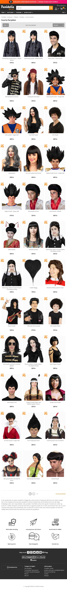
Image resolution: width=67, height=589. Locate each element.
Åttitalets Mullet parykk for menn (55, 287)
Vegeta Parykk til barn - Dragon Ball (55, 173)
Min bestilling (28, 568)
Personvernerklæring (49, 572)
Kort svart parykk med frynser (33, 173)
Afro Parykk (55, 135)
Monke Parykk (55, 479)
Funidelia (3, 17)
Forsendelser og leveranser (31, 570)
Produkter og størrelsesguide (32, 572)
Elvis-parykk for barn (33, 211)
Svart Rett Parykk (33, 135)
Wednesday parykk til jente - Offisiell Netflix (11, 59)
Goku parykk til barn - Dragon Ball (55, 96)
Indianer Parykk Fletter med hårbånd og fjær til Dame (33, 403)
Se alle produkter (61, 494)
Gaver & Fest (28, 12)
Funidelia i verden (48, 568)
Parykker (22, 17)
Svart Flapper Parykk (55, 364)
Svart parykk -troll (11, 402)
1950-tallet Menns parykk (33, 326)
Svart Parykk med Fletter (33, 479)
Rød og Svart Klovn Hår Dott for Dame (12, 479)
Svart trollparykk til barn (33, 440)
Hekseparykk (11, 173)
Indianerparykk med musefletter (55, 440)
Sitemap (46, 575)
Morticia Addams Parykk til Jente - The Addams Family (33, 365)
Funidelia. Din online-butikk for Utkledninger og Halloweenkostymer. (7, 7)
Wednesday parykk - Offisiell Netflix (33, 58)
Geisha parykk (11, 249)
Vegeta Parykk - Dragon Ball (12, 211)
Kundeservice (12, 567)
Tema (2, 12)
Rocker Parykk (11, 326)
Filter (5, 25)
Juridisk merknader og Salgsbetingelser (54, 570)
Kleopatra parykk (33, 249)
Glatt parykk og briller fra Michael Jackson (11, 365)
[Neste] (37, 493)
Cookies (46, 574)
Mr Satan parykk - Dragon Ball (11, 440)
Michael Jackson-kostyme (11, 96)
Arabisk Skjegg (33, 287)
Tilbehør (18, 12)
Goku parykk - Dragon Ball (11, 135)
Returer (26, 574)
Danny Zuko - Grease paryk (55, 58)
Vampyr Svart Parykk (55, 402)
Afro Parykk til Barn (55, 326)
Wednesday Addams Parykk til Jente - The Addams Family (55, 250)
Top (63, 12)
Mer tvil (26, 575)
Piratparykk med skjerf (33, 96)
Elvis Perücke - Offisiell (55, 211)
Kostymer (10, 12)
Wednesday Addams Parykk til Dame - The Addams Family (11, 288)
